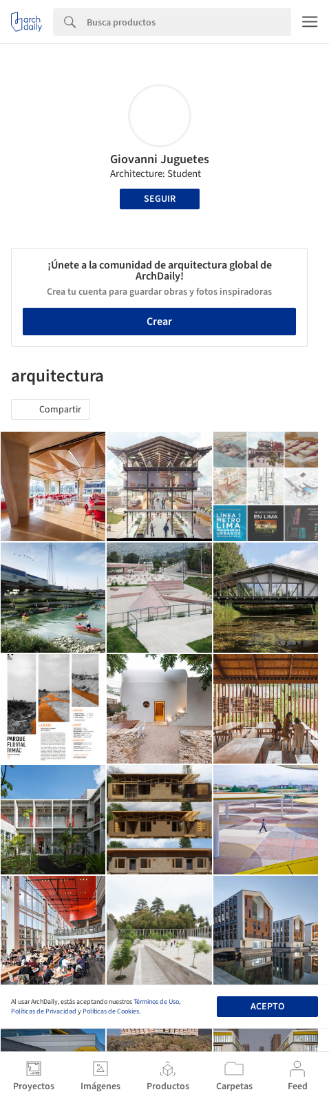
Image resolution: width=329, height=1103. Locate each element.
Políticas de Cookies (111, 1011)
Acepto (267, 1006)
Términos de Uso (156, 1002)
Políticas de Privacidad (43, 1011)
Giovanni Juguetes (159, 159)
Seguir (160, 199)
